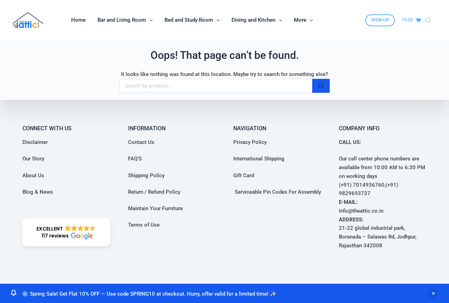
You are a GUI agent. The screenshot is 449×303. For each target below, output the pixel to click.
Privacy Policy (250, 142)
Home (78, 20)
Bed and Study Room (193, 20)
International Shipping (258, 159)
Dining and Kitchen (258, 20)
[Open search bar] (427, 20)
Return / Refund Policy (154, 192)
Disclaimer (35, 142)
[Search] (321, 86)
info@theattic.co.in (361, 211)
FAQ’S (135, 159)
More (305, 20)
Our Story (33, 159)
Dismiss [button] (433, 293)
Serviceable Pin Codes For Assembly (277, 192)
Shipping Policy (146, 175)
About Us (33, 175)
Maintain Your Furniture (155, 208)
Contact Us (141, 142)
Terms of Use (144, 225)
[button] (66, 232)
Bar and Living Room (126, 20)
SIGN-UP (380, 19)
